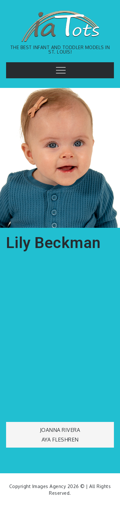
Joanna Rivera (60, 430)
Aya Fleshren (60, 439)
